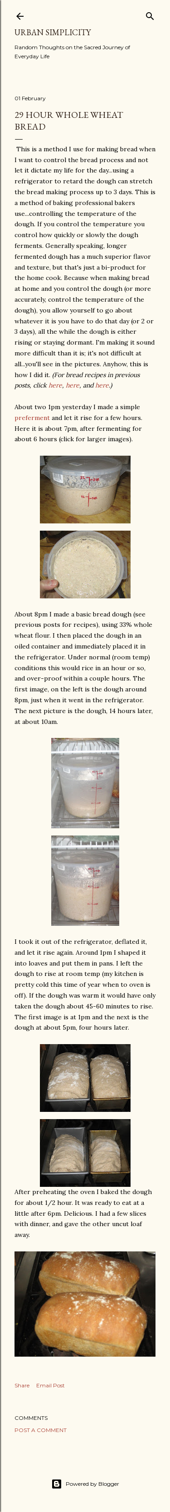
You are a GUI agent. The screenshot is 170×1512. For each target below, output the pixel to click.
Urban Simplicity (53, 32)
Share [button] (22, 1385)
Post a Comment (41, 1430)
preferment (32, 418)
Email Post (50, 1385)
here (55, 385)
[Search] (150, 14)
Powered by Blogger (85, 1484)
